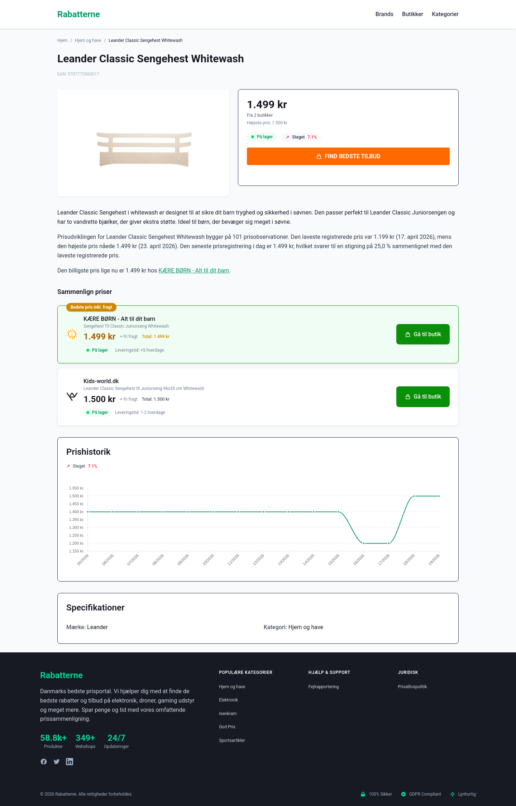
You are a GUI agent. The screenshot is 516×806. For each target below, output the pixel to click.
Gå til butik (423, 334)
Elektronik (228, 700)
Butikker (412, 14)
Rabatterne (78, 14)
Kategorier (445, 14)
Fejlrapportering (324, 686)
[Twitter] (56, 761)
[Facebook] (43, 761)
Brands (384, 14)
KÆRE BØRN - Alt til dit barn (193, 270)
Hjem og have (88, 40)
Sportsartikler (232, 740)
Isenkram (227, 713)
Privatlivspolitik (412, 686)
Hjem (62, 40)
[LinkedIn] (69, 761)
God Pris (227, 726)
